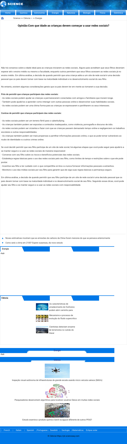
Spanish (30, 430)
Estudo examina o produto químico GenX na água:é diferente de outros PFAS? (57, 412)
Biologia (86, 13)
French (7, 430)
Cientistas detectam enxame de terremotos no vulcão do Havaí (62, 330)
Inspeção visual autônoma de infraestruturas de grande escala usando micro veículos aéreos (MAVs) (57, 372)
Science (16, 18)
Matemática (77, 430)
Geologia (66, 430)
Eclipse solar (91, 430)
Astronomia (39, 13)
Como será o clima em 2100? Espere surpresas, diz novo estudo (34, 243)
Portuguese (42, 430)
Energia (55, 13)
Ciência (27, 18)
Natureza (71, 13)
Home (7, 13)
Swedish (54, 430)
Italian (18, 430)
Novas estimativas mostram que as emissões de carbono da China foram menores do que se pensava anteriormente (57, 238)
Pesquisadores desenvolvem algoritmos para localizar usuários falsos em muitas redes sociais (57, 392)
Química (23, 13)
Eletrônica (118, 13)
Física (102, 13)
